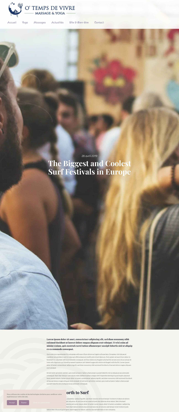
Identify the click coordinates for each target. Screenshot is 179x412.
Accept (12, 402)
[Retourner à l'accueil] (42, 10)
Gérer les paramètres (41, 402)
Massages (40, 22)
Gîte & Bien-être (79, 22)
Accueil (11, 22)
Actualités (57, 22)
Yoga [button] (25, 22)
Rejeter (24, 402)
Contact (99, 22)
